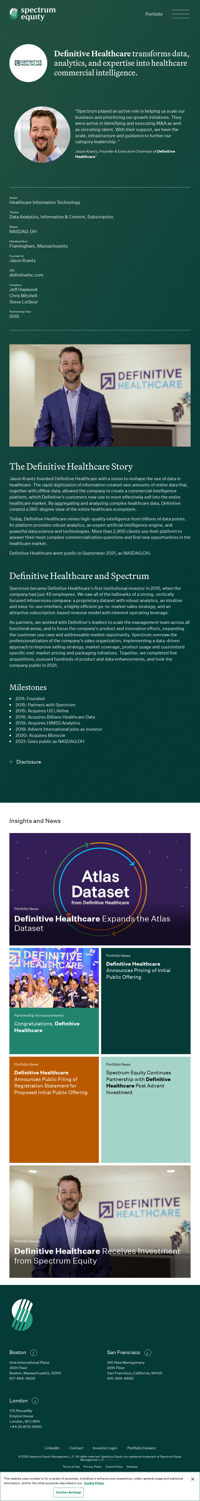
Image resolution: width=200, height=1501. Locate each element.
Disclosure (25, 762)
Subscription (100, 217)
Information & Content (63, 217)
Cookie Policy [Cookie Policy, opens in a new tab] (94, 1483)
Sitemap (132, 1466)
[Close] (193, 1479)
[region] (100, 1486)
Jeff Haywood (23, 289)
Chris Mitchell (23, 295)
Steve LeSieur (23, 302)
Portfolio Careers (141, 1447)
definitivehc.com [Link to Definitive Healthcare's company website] (54, 275)
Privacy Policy (92, 1466)
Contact (76, 1447)
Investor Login (105, 1447)
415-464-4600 (120, 1378)
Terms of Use (71, 1466)
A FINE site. (112, 1459)
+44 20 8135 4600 (25, 1426)
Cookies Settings (68, 1492)
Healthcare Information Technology (44, 202)
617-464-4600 (22, 1378)
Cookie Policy (114, 1466)
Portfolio (154, 14)
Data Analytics (23, 217)
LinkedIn (52, 1447)
